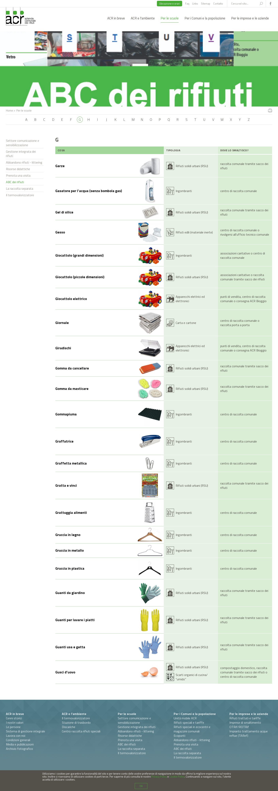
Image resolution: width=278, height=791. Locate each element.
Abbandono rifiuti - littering (24, 162)
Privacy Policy (159, 777)
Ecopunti (179, 735)
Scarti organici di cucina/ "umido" (192, 677)
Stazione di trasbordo (76, 722)
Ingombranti (184, 190)
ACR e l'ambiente (143, 18)
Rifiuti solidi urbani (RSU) (192, 166)
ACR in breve (116, 18)
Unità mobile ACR (185, 718)
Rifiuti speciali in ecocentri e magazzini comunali (192, 729)
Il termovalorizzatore (20, 195)
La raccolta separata (19, 188)
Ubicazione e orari (169, 4)
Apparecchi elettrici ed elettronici (190, 298)
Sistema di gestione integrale (25, 731)
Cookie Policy (177, 777)
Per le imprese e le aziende (250, 18)
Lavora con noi (15, 735)
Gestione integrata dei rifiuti (21, 153)
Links (195, 4)
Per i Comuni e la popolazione (205, 18)
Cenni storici (14, 718)
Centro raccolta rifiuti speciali (81, 731)
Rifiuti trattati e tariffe (245, 718)
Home (9, 110)
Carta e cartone (186, 322)
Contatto (218, 4)
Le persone (13, 727)
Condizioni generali (18, 740)
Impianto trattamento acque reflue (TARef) (248, 733)
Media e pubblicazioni (20, 744)
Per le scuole (170, 18)
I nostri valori (14, 722)
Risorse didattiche (18, 169)
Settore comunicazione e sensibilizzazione (22, 142)
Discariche (68, 727)
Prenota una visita (18, 175)
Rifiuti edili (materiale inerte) (194, 232)
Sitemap (205, 4)
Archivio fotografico (19, 748)
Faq (187, 4)
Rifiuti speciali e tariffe (189, 722)
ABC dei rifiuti (15, 182)
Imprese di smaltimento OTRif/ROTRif (245, 724)
